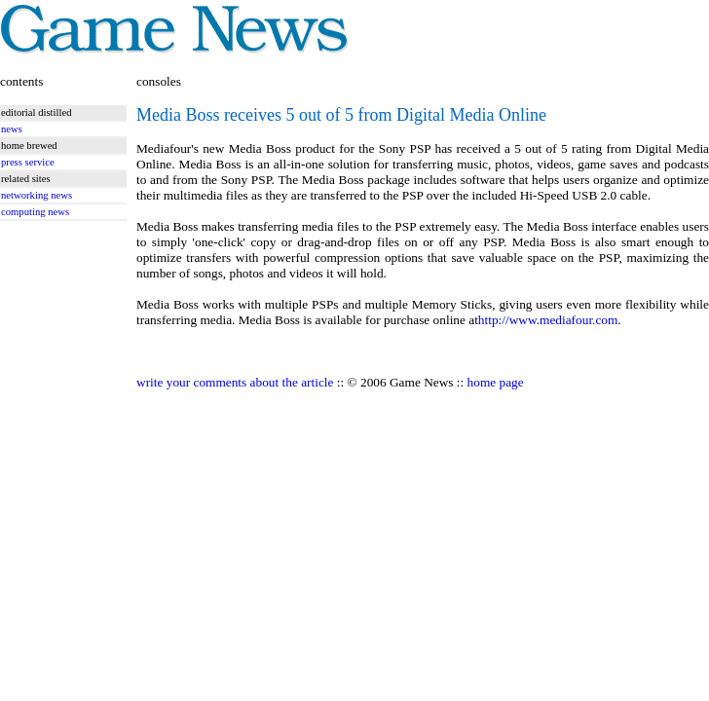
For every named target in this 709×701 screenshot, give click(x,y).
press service (28, 162)
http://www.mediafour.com (548, 320)
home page (495, 382)
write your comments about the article (234, 382)
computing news (35, 211)
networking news (36, 195)
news (11, 129)
